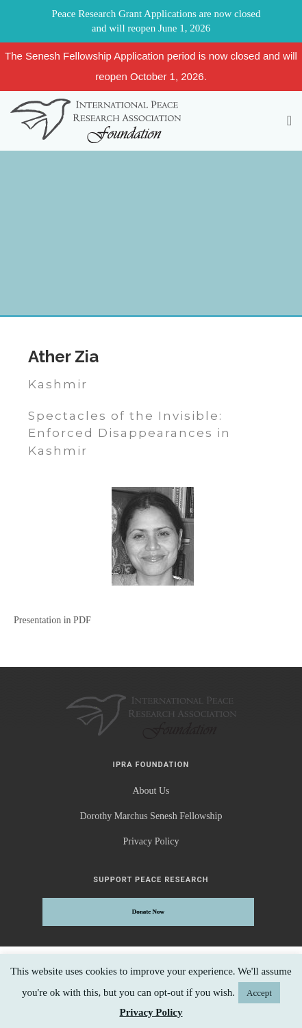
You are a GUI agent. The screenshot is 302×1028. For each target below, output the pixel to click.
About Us (150, 791)
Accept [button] (259, 993)
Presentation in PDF (52, 620)
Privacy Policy (151, 841)
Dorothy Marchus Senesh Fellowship (150, 816)
